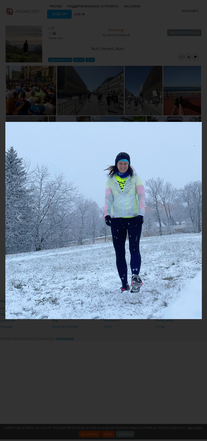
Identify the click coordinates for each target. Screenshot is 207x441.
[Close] (201, 123)
